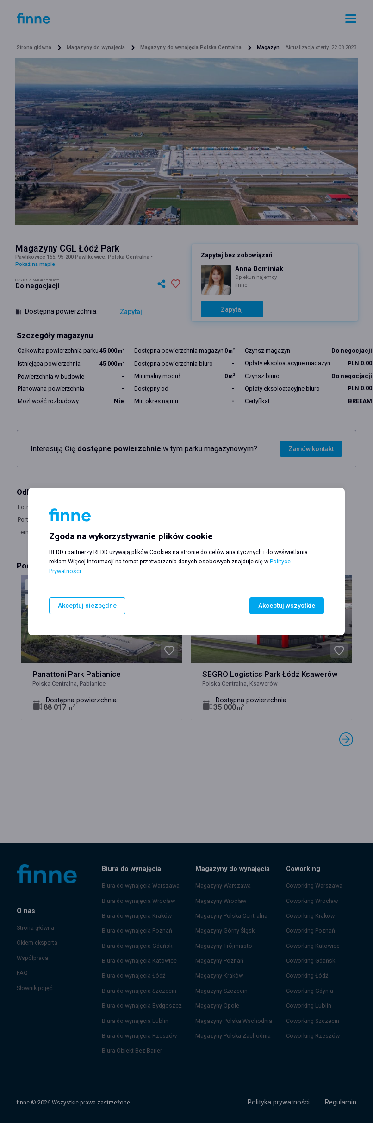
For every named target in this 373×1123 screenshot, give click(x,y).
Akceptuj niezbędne (86, 605)
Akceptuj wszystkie (288, 605)
